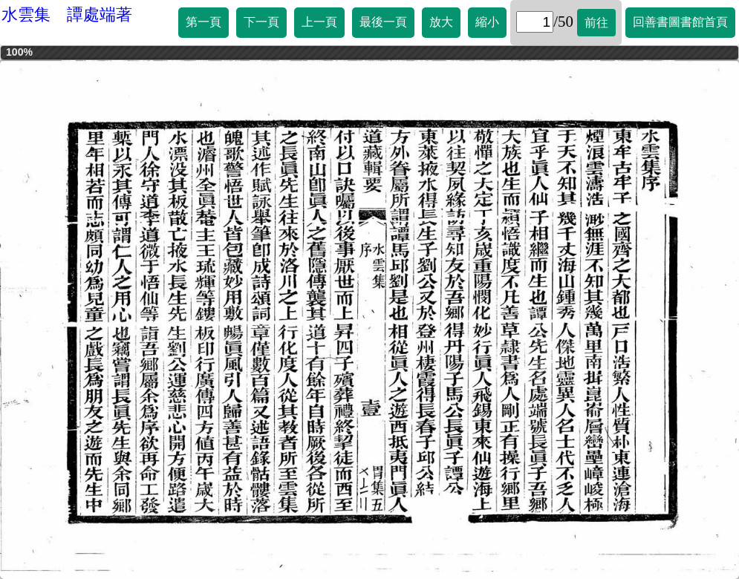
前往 (596, 22)
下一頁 (261, 22)
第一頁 (203, 22)
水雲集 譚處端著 (66, 14)
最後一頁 (383, 22)
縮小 (487, 22)
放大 (441, 22)
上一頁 (319, 22)
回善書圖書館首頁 (680, 22)
